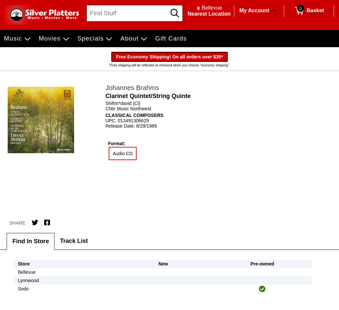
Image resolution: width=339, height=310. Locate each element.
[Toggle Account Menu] (275, 11)
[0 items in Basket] (308, 11)
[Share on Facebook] (47, 222)
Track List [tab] (74, 241)
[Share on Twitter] (35, 222)
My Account (254, 10)
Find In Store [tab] (30, 241)
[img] (262, 289)
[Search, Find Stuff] (127, 13)
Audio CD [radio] (123, 153)
